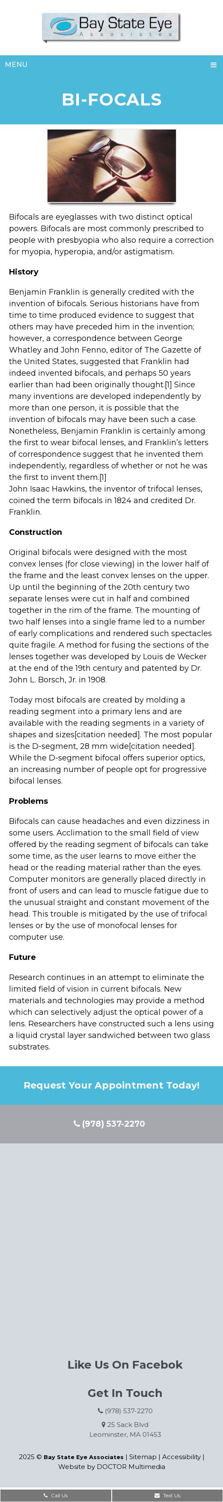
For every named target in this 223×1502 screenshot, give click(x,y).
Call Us (56, 1495)
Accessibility (181, 1457)
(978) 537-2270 (109, 1124)
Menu (16, 64)
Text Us (167, 1495)
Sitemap (143, 1457)
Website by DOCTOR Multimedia (111, 1467)
